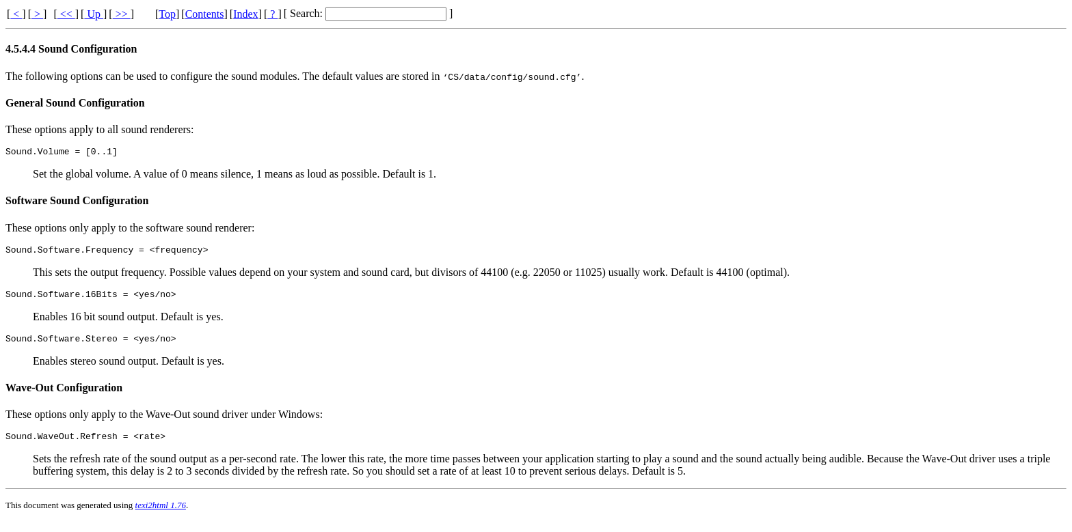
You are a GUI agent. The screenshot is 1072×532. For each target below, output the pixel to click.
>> (122, 14)
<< (66, 14)
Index (245, 14)
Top (167, 14)
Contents (204, 14)
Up (93, 14)
